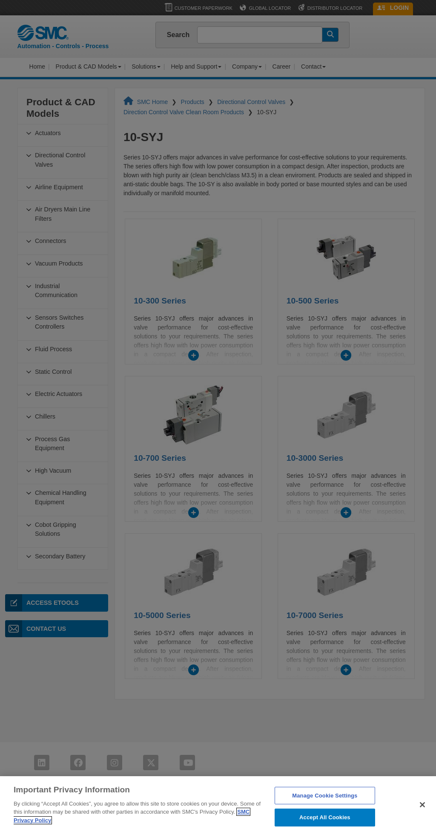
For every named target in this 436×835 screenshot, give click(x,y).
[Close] (422, 816)
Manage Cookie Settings (324, 807)
